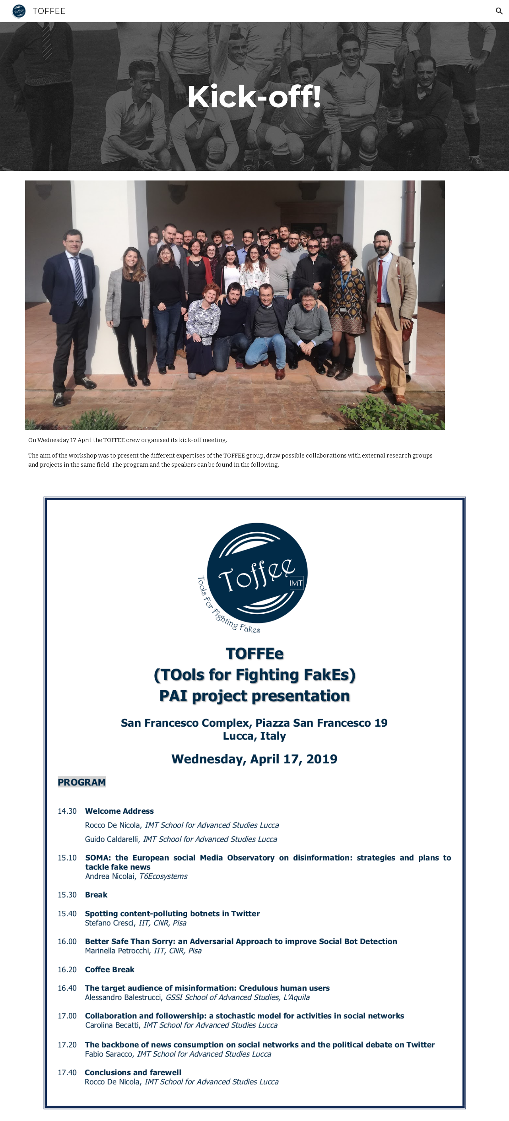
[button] (499, 11)
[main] (254, 96)
